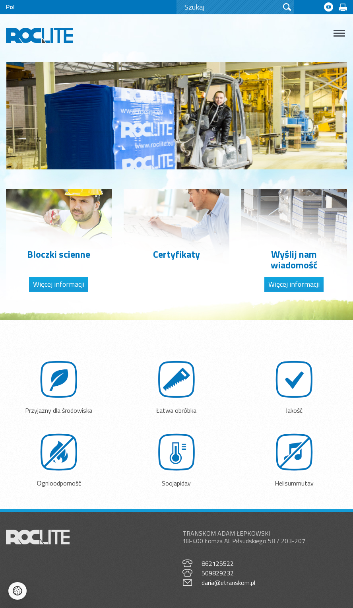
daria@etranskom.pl (228, 582)
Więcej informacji (58, 284)
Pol (10, 7)
